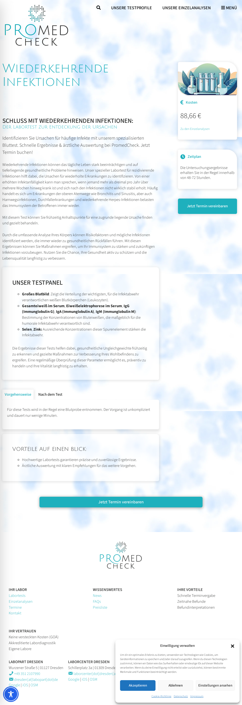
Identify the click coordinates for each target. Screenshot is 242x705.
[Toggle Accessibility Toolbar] (11, 694)
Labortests (17, 596)
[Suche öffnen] (98, 7)
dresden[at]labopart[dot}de (33, 680)
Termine (15, 607)
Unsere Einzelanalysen (186, 8)
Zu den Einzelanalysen (195, 129)
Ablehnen (176, 685)
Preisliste (100, 607)
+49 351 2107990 (24, 674)
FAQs (97, 601)
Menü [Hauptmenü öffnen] (229, 8)
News (97, 596)
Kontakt (15, 613)
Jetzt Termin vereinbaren (207, 206)
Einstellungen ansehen (215, 685)
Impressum (196, 696)
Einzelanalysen (21, 601)
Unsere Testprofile (131, 8)
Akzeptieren (138, 685)
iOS (25, 685)
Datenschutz (181, 696)
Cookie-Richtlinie (161, 696)
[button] (232, 645)
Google (14, 685)
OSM (34, 685)
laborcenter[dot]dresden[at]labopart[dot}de (105, 674)
